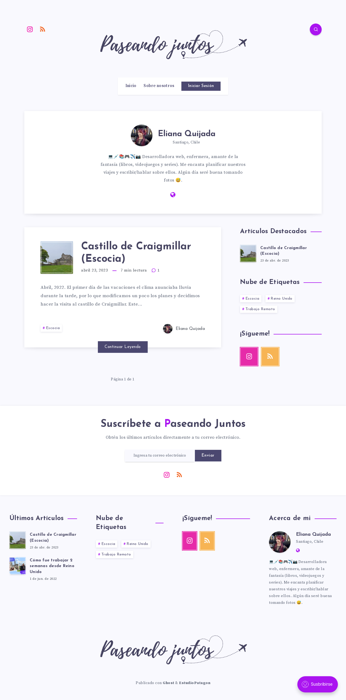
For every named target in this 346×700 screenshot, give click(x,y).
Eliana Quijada (186, 134)
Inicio (131, 85)
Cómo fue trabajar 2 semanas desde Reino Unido (52, 566)
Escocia (53, 328)
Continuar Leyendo (123, 347)
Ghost (168, 683)
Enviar (208, 456)
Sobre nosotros (159, 85)
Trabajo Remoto (260, 309)
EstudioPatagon (194, 683)
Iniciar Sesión (201, 86)
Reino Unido (281, 299)
